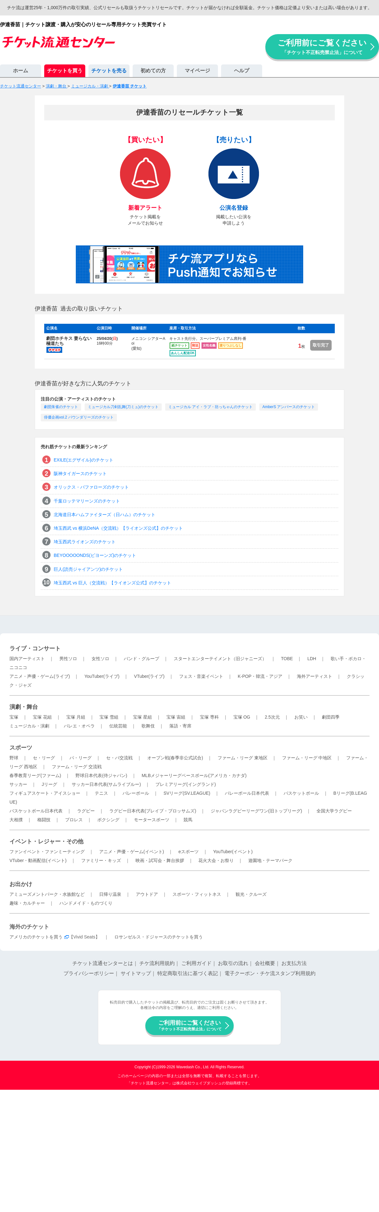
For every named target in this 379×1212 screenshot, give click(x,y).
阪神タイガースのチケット (80, 473)
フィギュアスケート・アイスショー (44, 793)
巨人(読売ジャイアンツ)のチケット (88, 569)
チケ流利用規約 (157, 963)
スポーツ (20, 748)
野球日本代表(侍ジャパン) (101, 775)
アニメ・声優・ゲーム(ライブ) (39, 676)
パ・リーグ (80, 757)
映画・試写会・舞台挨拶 (159, 860)
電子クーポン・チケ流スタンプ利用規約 (270, 973)
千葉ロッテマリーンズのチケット (87, 500)
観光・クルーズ (251, 894)
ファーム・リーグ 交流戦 (77, 766)
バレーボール (136, 793)
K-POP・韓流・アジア (260, 676)
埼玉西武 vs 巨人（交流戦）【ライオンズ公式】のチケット (112, 582)
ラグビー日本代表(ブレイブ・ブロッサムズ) (152, 810)
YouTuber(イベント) (233, 851)
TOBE (287, 658)
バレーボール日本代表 (247, 793)
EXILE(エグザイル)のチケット (83, 459)
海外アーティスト (314, 676)
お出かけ (20, 884)
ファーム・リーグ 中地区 (307, 757)
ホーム (20, 70)
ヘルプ (241, 70)
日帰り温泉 (110, 894)
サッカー (18, 784)
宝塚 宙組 (175, 717)
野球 (13, 757)
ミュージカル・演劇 (29, 725)
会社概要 (265, 963)
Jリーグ (49, 784)
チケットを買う (64, 70)
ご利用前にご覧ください (322, 46)
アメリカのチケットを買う (36, 936)
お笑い (301, 717)
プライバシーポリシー (88, 973)
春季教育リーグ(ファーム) (35, 775)
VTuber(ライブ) (149, 676)
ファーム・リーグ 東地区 (243, 757)
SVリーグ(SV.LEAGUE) (187, 793)
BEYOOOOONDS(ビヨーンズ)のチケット (95, 555)
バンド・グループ (141, 658)
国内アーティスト (27, 658)
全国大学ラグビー (334, 810)
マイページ (197, 70)
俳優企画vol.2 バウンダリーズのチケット (79, 417)
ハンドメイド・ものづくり (85, 903)
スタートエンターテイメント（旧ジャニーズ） (220, 658)
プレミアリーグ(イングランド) (185, 784)
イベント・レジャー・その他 (46, 841)
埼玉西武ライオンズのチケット (85, 541)
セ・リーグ (44, 757)
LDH (311, 658)
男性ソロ (68, 658)
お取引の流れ (233, 963)
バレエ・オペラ (79, 725)
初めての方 (153, 70)
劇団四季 (331, 717)
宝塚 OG (241, 717)
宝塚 (13, 717)
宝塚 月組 (75, 717)
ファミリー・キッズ (101, 860)
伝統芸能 (118, 725)
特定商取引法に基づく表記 (187, 973)
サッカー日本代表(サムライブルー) (106, 784)
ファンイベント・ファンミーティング (47, 851)
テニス (101, 793)
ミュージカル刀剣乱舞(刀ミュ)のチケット (123, 407)
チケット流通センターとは (102, 963)
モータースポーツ (151, 819)
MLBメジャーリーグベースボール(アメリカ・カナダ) (193, 775)
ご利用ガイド (196, 963)
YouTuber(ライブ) (101, 676)
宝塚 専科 (209, 717)
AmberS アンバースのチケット (288, 407)
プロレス (74, 819)
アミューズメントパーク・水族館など (47, 894)
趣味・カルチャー (27, 903)
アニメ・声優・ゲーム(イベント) (131, 851)
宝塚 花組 (42, 717)
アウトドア (147, 894)
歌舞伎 (148, 725)
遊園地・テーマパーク (270, 860)
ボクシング (108, 819)
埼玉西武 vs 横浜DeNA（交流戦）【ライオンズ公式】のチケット (118, 528)
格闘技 (44, 819)
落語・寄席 (180, 725)
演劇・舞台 (23, 707)
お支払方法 (294, 963)
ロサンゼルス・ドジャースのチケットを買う (158, 936)
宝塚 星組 (142, 717)
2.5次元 (272, 717)
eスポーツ (188, 851)
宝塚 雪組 (108, 717)
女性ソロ (100, 658)
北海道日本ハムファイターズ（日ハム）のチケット (104, 514)
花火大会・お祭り (216, 860)
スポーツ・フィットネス (196, 894)
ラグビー (86, 810)
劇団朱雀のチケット (61, 407)
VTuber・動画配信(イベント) (38, 860)
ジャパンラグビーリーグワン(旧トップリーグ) (256, 810)
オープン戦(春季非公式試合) (175, 757)
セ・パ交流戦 (119, 757)
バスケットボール (301, 793)
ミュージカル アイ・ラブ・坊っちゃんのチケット (210, 407)
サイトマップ (136, 973)
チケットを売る (109, 70)
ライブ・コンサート (35, 648)
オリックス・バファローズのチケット (91, 487)
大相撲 (16, 819)
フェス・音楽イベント (201, 676)
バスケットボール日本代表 (36, 810)
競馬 (187, 819)
